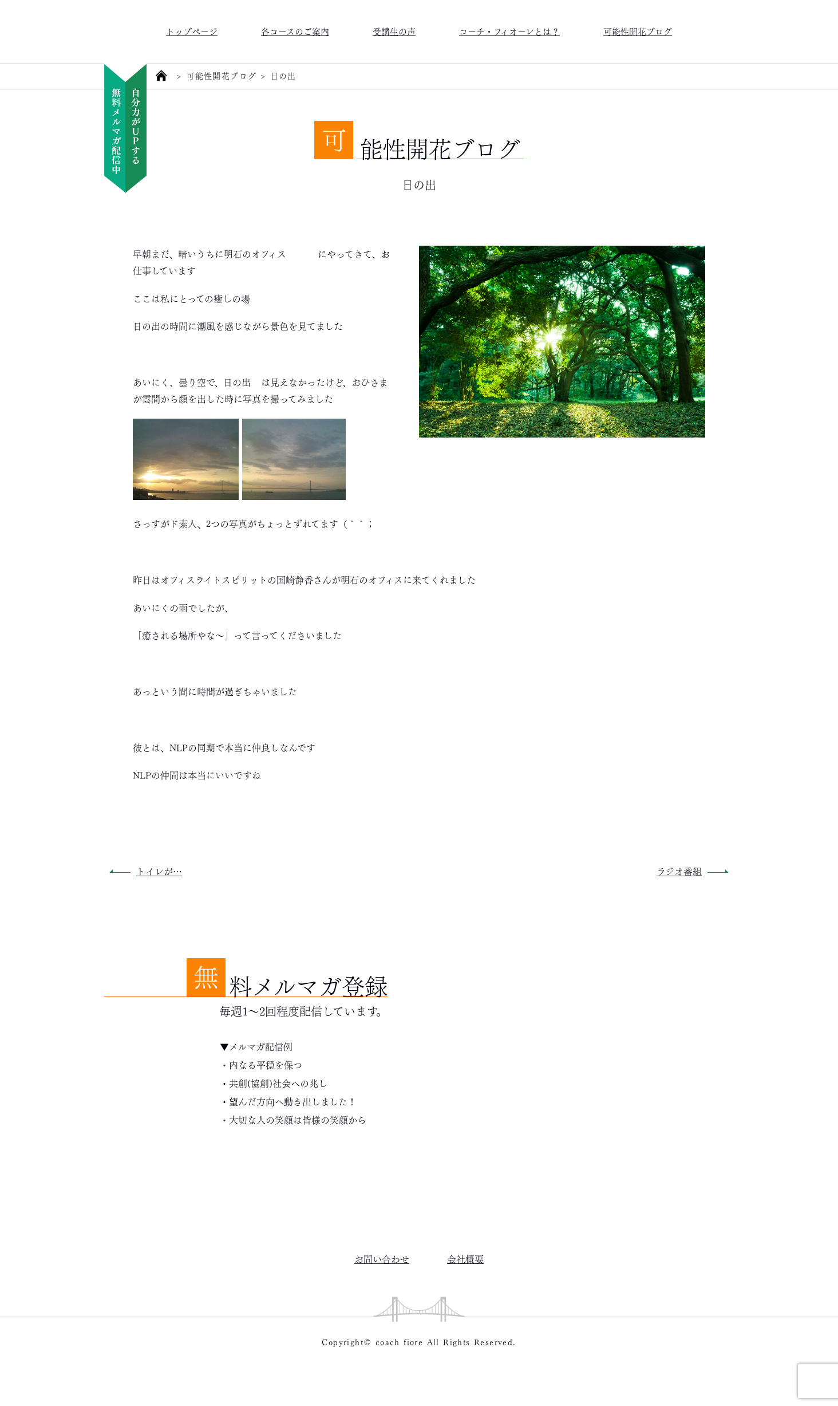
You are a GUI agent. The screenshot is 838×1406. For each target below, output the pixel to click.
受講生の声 (394, 30)
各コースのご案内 (295, 30)
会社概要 (465, 1258)
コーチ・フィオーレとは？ (509, 30)
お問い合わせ (381, 1258)
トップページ (192, 30)
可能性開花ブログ (637, 30)
